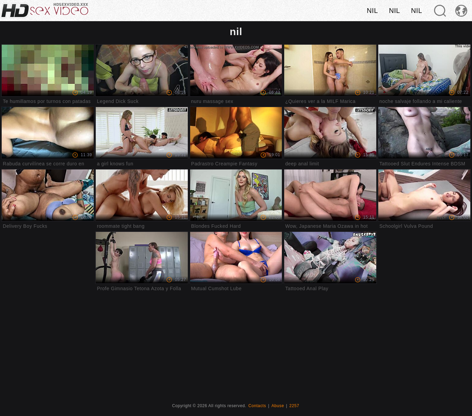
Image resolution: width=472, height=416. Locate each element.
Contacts (257, 405)
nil (372, 10)
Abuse (277, 405)
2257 (294, 405)
